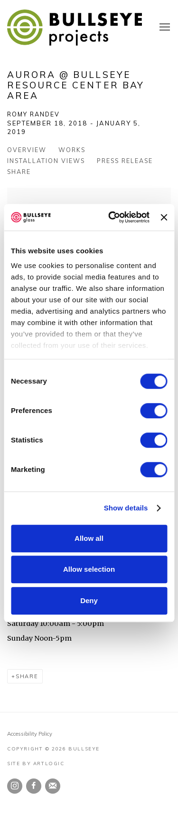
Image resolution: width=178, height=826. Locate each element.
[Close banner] (163, 217)
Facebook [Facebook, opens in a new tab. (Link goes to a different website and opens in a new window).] (33, 786)
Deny (89, 600)
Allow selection (89, 569)
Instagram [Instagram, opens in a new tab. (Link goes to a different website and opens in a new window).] (14, 786)
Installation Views (46, 160)
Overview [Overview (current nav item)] (27, 150)
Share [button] (19, 171)
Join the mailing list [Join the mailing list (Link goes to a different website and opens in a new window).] (52, 786)
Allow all (89, 538)
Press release (125, 160)
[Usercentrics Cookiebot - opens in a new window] (112, 217)
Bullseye (74, 28)
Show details (126, 508)
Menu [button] (164, 27)
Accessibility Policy (29, 733)
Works (71, 150)
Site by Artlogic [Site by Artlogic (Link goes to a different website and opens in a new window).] (36, 763)
